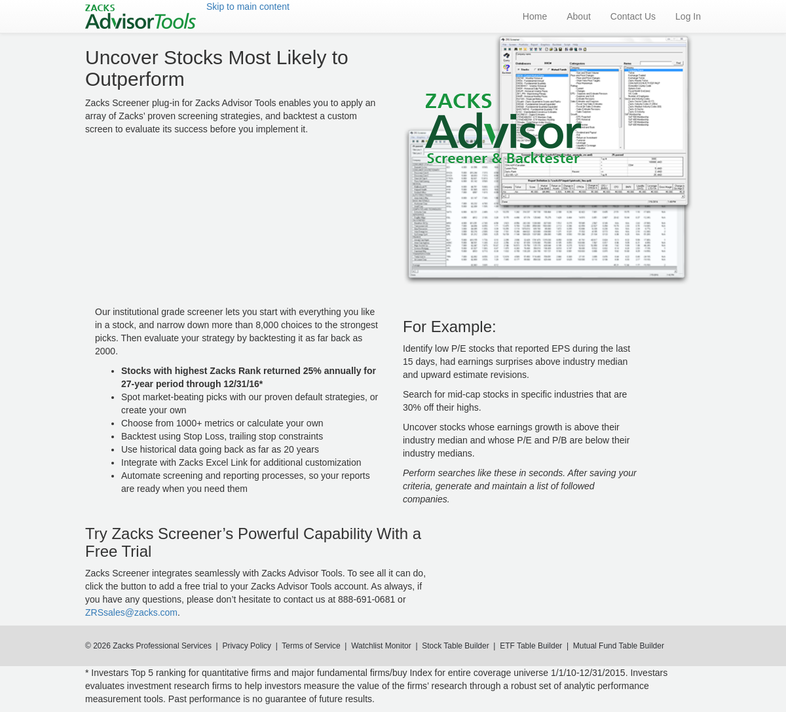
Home (535, 16)
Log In (688, 16)
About (579, 16)
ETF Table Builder (531, 645)
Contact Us (633, 16)
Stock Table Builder (455, 645)
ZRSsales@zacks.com (131, 612)
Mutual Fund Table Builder (618, 645)
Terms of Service (311, 645)
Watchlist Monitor (381, 645)
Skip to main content (248, 6)
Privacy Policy (246, 645)
